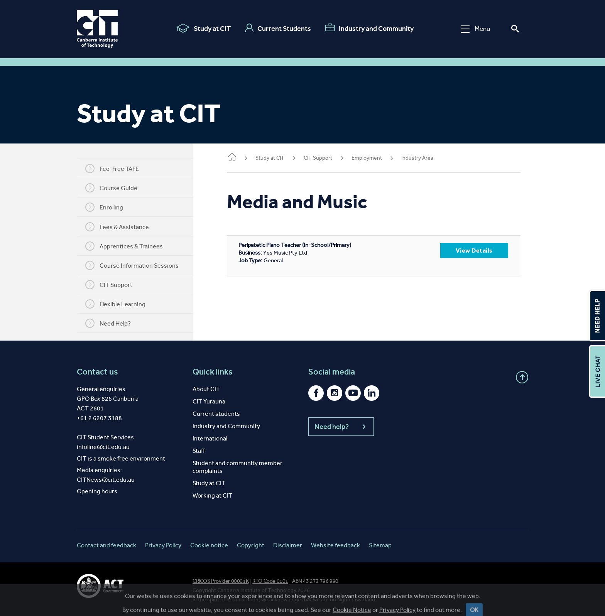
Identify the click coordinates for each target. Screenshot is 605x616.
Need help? (341, 426)
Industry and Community (369, 28)
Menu (475, 29)
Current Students (278, 28)
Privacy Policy (163, 545)
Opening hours (97, 491)
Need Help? (113, 323)
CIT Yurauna (209, 401)
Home (242, 157)
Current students (216, 413)
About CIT (206, 389)
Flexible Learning (120, 304)
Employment (377, 158)
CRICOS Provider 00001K (220, 581)
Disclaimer (287, 545)
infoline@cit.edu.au (103, 447)
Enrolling (109, 207)
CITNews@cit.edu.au (106, 479)
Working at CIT (212, 495)
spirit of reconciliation (233, 599)
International (210, 438)
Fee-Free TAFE (117, 168)
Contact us (97, 372)
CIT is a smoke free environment (121, 458)
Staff (199, 450)
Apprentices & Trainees (129, 246)
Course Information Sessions (137, 265)
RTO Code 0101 (270, 581)
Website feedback (335, 545)
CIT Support (113, 284)
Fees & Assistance (122, 226)
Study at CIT (203, 28)
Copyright (250, 545)
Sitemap (380, 545)
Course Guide (116, 187)
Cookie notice (209, 545)
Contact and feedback (106, 545)
